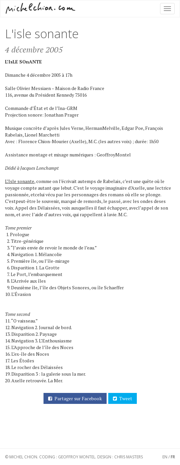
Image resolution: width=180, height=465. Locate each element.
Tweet (121, 398)
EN (164, 457)
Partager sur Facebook (74, 398)
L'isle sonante (42, 34)
